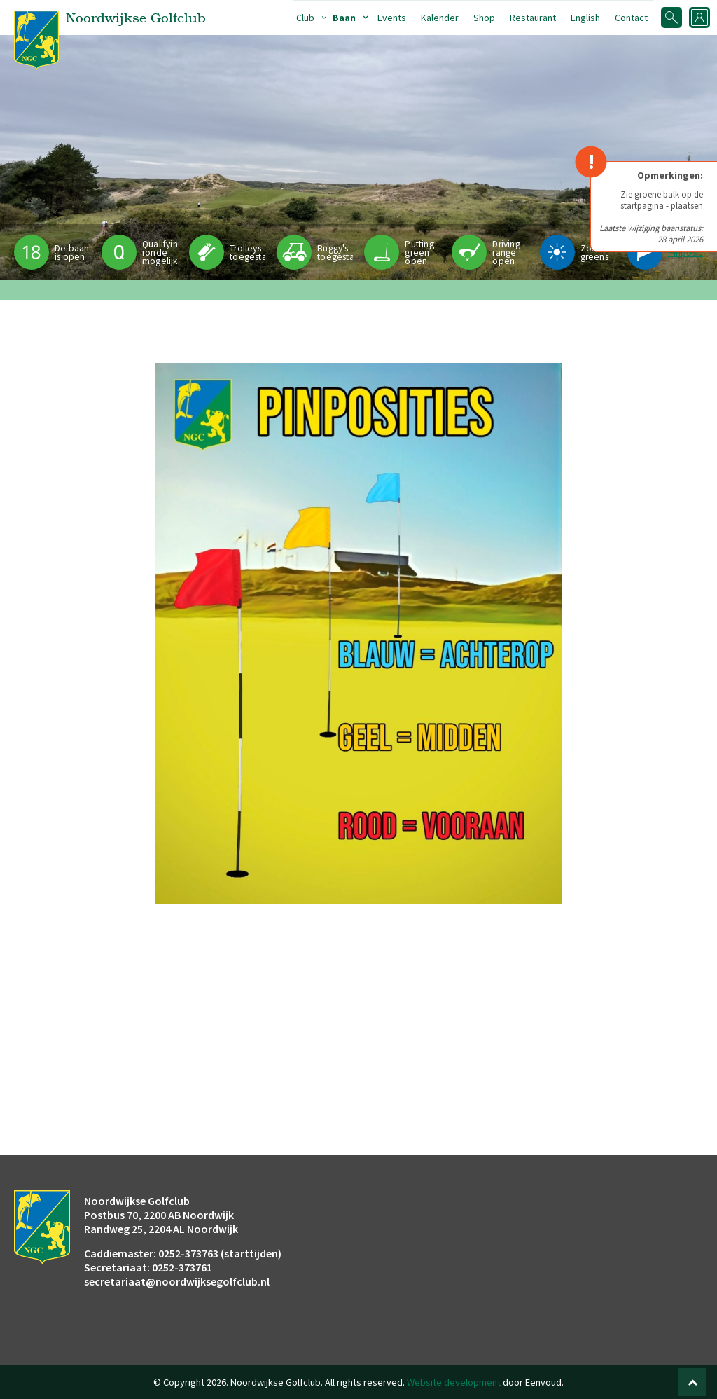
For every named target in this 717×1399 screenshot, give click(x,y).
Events (391, 17)
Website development (454, 1382)
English (585, 17)
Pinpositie (688, 253)
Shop (484, 17)
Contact (631, 17)
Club (305, 17)
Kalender (440, 17)
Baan (344, 17)
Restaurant (533, 17)
